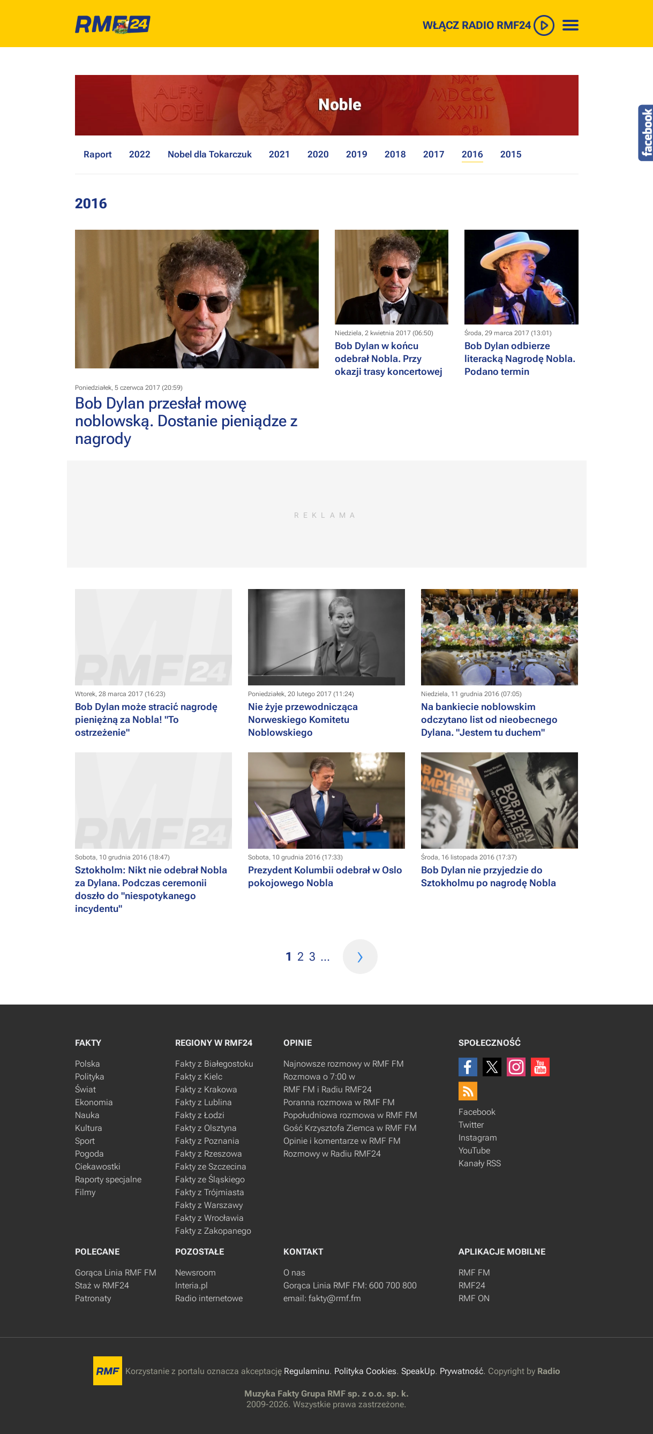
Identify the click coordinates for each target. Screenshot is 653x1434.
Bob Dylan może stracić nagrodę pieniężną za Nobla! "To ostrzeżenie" (146, 719)
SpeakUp (418, 1371)
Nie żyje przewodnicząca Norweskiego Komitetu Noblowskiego (303, 719)
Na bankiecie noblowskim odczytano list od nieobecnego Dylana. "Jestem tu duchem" (489, 719)
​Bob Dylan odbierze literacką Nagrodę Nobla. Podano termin (519, 358)
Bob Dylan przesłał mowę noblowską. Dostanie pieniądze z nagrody (186, 421)
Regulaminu (306, 1371)
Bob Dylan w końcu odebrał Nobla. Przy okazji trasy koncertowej (388, 358)
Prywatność (461, 1371)
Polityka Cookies (365, 1371)
